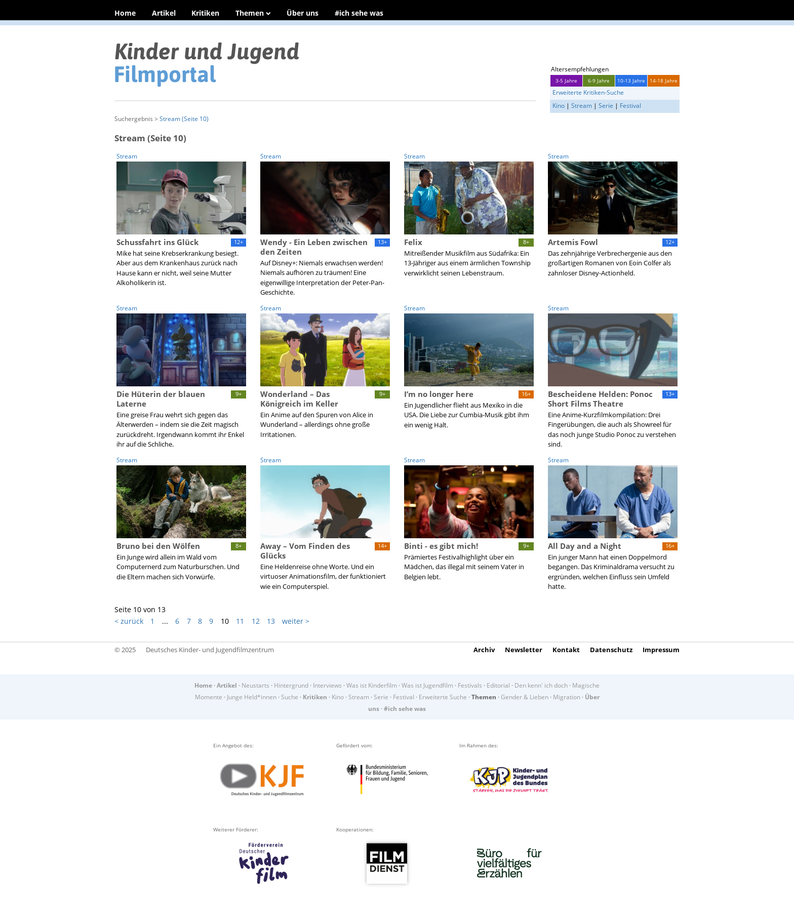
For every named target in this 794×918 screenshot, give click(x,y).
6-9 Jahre (599, 80)
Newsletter (523, 649)
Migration (566, 697)
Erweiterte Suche (443, 697)
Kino (558, 105)
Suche (289, 697)
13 (271, 621)
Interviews (327, 685)
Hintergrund (291, 685)
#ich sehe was (359, 13)
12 (256, 621)
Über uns (303, 13)
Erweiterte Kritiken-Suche (588, 92)
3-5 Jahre (566, 80)
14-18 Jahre (664, 80)
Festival (630, 105)
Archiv (484, 649)
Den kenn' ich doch (541, 685)
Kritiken (205, 13)
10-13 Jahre (631, 80)
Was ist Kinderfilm (371, 685)
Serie (606, 105)
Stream (581, 105)
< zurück (128, 621)
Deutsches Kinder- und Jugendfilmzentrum (210, 649)
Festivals (470, 685)
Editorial (498, 685)
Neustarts (255, 685)
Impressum (661, 649)
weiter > (295, 621)
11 (240, 621)
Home (125, 13)
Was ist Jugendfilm (427, 685)
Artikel (164, 13)
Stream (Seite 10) (184, 118)
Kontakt (566, 649)
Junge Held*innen (251, 697)
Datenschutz (611, 649)
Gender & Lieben (524, 697)
